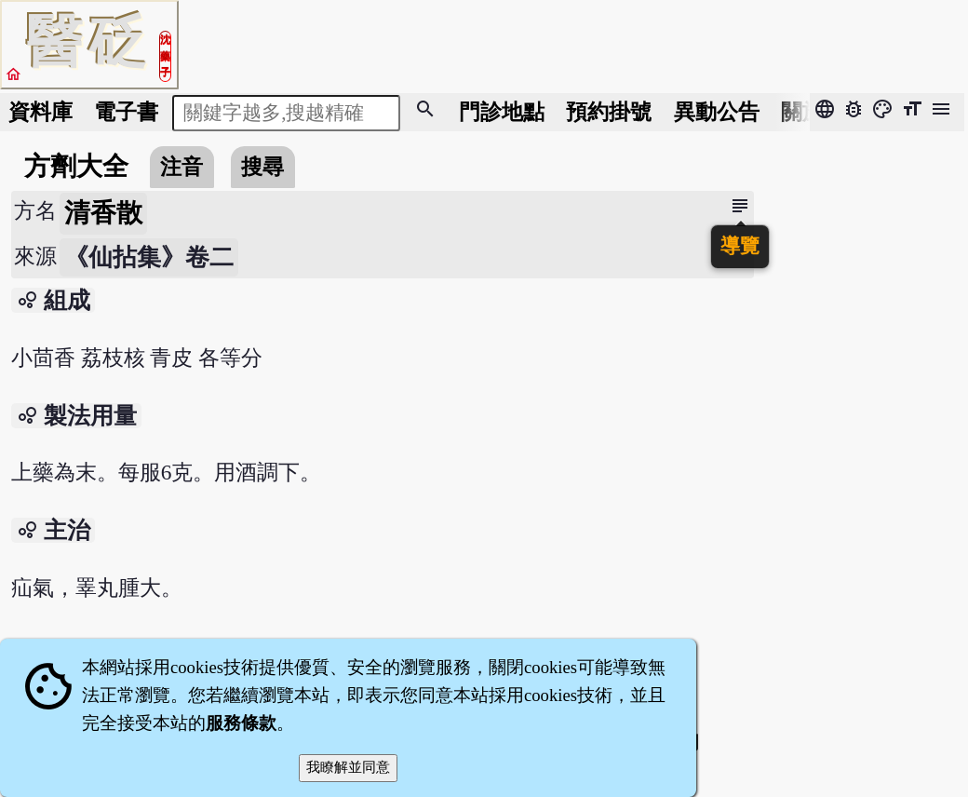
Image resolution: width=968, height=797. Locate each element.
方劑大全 (76, 166)
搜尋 (262, 167)
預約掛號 (609, 112)
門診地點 (501, 112)
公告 (717, 112)
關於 (802, 112)
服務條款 (241, 723)
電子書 (126, 112)
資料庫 (40, 112)
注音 (181, 167)
